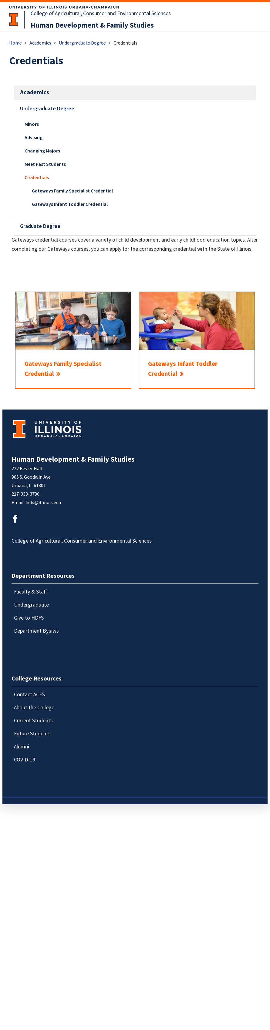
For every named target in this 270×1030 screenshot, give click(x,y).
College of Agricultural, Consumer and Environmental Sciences (101, 13)
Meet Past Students (45, 164)
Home (15, 43)
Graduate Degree (40, 226)
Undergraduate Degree (82, 43)
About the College (34, 707)
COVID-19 (24, 760)
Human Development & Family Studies (92, 25)
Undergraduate (31, 605)
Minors (32, 124)
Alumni (21, 747)
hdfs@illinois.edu (43, 502)
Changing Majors (42, 151)
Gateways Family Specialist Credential (72, 191)
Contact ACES (29, 694)
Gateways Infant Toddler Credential (70, 204)
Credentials (37, 177)
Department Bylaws (36, 631)
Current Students (33, 720)
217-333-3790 (25, 494)
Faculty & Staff (30, 592)
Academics (40, 43)
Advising (33, 137)
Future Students (32, 733)
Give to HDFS (29, 618)
